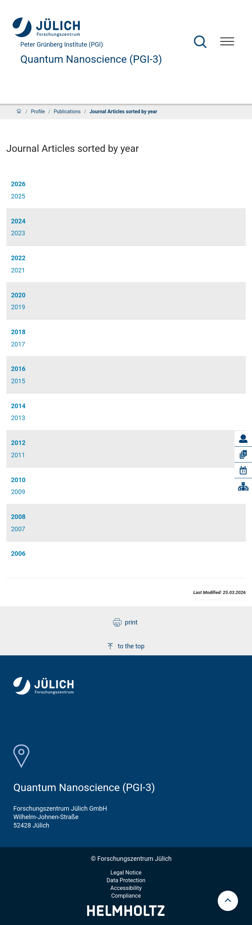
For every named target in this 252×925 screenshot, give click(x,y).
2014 (18, 406)
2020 (18, 295)
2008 (18, 516)
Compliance (126, 895)
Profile (38, 111)
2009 (18, 491)
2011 (18, 455)
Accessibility (126, 888)
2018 (18, 332)
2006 (18, 553)
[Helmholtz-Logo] (125, 913)
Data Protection (126, 880)
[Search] (200, 41)
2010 (18, 480)
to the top (125, 646)
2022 (18, 258)
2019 (18, 307)
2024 (18, 221)
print (125, 622)
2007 (18, 529)
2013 (18, 417)
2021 (18, 270)
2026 (18, 184)
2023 (18, 233)
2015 (18, 381)
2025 (18, 196)
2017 (18, 344)
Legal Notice (125, 872)
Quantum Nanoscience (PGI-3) (91, 59)
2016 (18, 368)
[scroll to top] (228, 901)
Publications (67, 111)
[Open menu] (227, 42)
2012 (18, 442)
